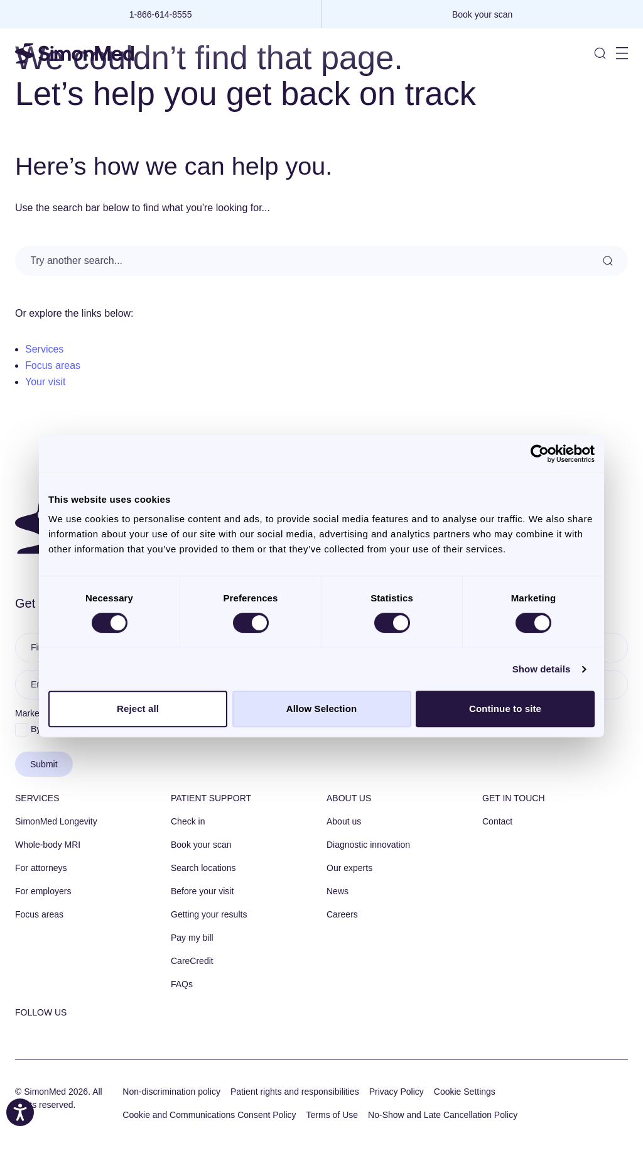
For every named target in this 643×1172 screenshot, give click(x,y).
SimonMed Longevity (56, 821)
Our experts (349, 868)
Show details (541, 669)
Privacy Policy (396, 1092)
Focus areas (52, 365)
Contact (497, 821)
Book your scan (201, 845)
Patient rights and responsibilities (294, 1092)
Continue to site (505, 708)
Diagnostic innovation (368, 845)
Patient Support (211, 798)
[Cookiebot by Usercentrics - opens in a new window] (540, 453)
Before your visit (202, 891)
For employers (43, 891)
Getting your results (209, 914)
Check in (188, 821)
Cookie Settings (464, 1092)
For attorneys (41, 868)
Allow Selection (321, 708)
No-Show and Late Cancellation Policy (442, 1115)
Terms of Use (332, 1115)
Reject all (138, 708)
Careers (342, 914)
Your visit (45, 381)
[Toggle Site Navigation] (622, 53)
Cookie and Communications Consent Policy (209, 1115)
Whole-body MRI (47, 845)
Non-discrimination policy (171, 1092)
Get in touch (513, 798)
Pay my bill (192, 938)
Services (44, 349)
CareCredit (192, 961)
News (338, 891)
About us (349, 798)
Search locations (203, 868)
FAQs (182, 984)
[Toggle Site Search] (600, 53)
